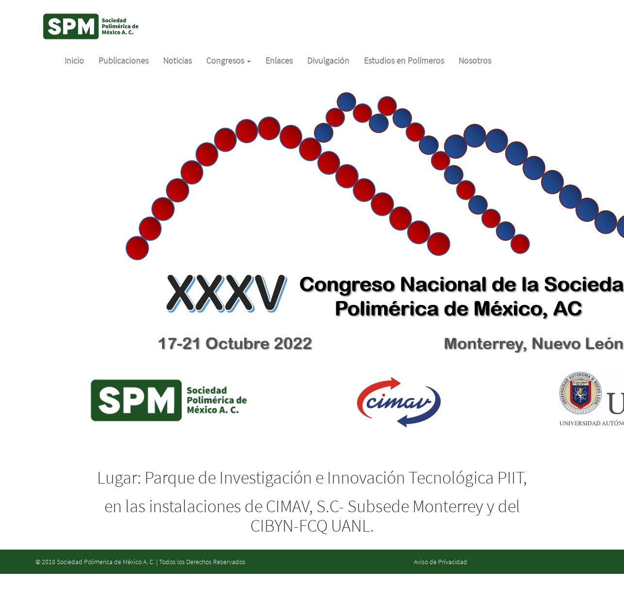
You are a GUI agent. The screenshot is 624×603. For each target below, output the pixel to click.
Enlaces (279, 60)
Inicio (74, 60)
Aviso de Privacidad (440, 561)
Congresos (228, 60)
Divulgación (328, 60)
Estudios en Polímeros (404, 60)
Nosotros (475, 60)
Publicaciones (123, 60)
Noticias (177, 60)
